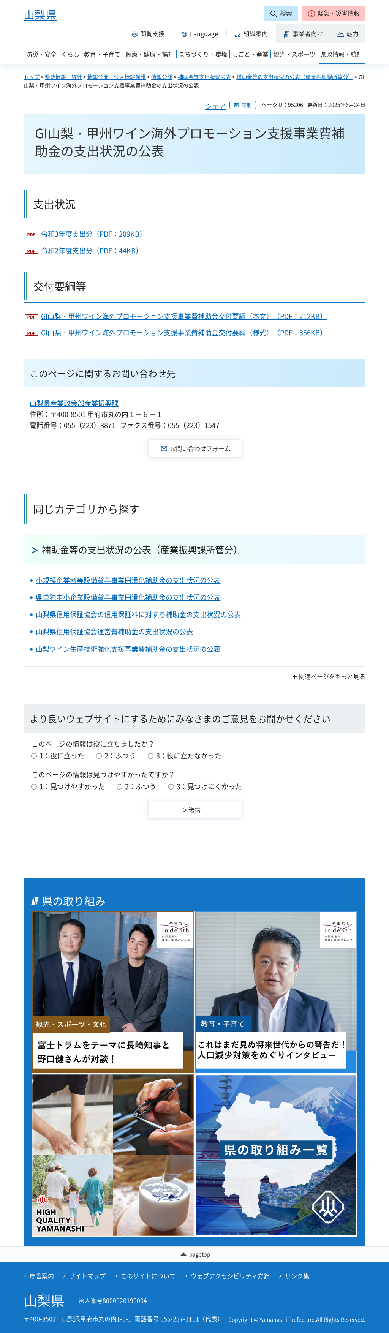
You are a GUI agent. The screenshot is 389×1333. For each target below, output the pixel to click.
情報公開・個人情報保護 (116, 77)
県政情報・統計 (63, 77)
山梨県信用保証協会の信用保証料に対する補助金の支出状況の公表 (138, 614)
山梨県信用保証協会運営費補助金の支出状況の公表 (114, 631)
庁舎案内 (42, 1275)
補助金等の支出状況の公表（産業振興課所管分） (294, 77)
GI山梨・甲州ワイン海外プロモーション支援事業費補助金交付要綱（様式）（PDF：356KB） (184, 332)
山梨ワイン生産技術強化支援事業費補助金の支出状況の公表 (128, 649)
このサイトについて (148, 1275)
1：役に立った (62, 755)
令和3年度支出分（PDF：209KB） (93, 234)
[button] (333, 13)
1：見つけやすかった (72, 786)
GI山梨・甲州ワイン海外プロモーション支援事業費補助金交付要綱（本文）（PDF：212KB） (184, 316)
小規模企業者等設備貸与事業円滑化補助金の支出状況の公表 (128, 580)
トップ (32, 77)
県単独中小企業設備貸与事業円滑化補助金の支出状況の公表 (128, 597)
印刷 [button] (246, 105)
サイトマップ (87, 1275)
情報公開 (161, 77)
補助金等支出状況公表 (204, 77)
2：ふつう (120, 755)
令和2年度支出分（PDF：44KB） (91, 250)
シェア (215, 106)
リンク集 (297, 1275)
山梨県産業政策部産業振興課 (74, 403)
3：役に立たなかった (188, 755)
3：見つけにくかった (209, 786)
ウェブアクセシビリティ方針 (230, 1275)
